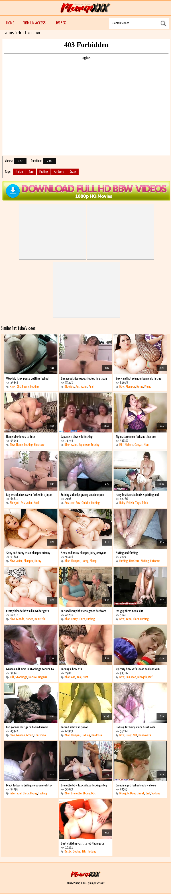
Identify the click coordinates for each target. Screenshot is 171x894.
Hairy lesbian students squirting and (137, 495)
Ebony (33, 793)
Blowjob (69, 386)
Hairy (13, 386)
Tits (84, 851)
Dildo (145, 503)
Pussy (25, 386)
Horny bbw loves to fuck (20, 436)
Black (26, 793)
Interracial (16, 793)
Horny (139, 386)
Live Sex (60, 23)
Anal (91, 386)
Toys (138, 503)
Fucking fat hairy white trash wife (135, 727)
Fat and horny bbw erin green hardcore (83, 611)
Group (29, 735)
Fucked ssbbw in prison (74, 727)
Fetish (130, 503)
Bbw (121, 386)
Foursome (40, 735)
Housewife (144, 735)
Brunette (76, 793)
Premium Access (34, 23)
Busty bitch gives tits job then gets (82, 843)
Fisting (145, 561)
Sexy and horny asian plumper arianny (28, 553)
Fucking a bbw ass (71, 669)
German (20, 735)
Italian (19, 171)
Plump (148, 386)
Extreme (155, 561)
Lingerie (42, 677)
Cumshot (131, 677)
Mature (129, 444)
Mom (146, 444)
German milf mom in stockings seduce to (30, 669)
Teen (129, 619)
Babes (29, 619)
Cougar (138, 444)
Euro (31, 171)
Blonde (20, 619)
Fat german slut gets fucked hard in (27, 727)
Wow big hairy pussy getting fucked (27, 378)
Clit (19, 386)
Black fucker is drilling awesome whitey (29, 785)
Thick (82, 619)
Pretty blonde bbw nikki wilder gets (27, 611)
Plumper (130, 386)
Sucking (155, 793)
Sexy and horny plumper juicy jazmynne (83, 553)
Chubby (85, 503)
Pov (78, 503)
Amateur (70, 503)
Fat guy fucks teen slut (129, 611)
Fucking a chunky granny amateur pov (82, 495)
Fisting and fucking (127, 553)
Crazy (73, 171)
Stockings (21, 677)
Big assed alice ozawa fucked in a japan (84, 378)
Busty (68, 851)
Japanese (84, 444)
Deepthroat (137, 793)
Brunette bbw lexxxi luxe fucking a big (84, 785)
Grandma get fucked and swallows (136, 785)
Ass (77, 386)
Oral (148, 793)
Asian (84, 386)
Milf (121, 444)
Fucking (43, 171)
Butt (85, 677)
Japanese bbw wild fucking (77, 436)
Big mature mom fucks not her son (136, 436)
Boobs (76, 851)
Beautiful (40, 619)
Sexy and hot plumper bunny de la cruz (138, 378)
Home (10, 23)
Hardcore (59, 171)
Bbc (93, 793)
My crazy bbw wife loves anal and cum (138, 669)
